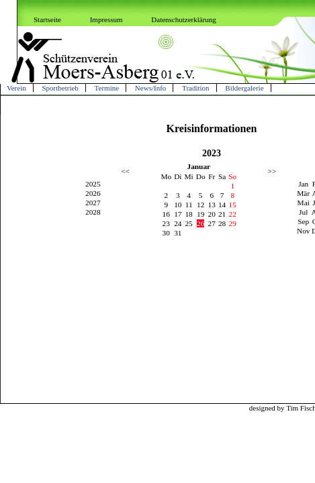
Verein (16, 88)
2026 (93, 193)
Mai (304, 203)
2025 (93, 184)
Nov (303, 231)
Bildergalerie (244, 88)
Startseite (47, 19)
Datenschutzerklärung (183, 19)
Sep (303, 221)
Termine (107, 88)
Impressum (106, 19)
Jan (303, 184)
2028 (93, 212)
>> (272, 171)
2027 (93, 203)
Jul (303, 212)
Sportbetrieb (60, 88)
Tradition (196, 88)
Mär (303, 193)
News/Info (150, 88)
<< (125, 171)
